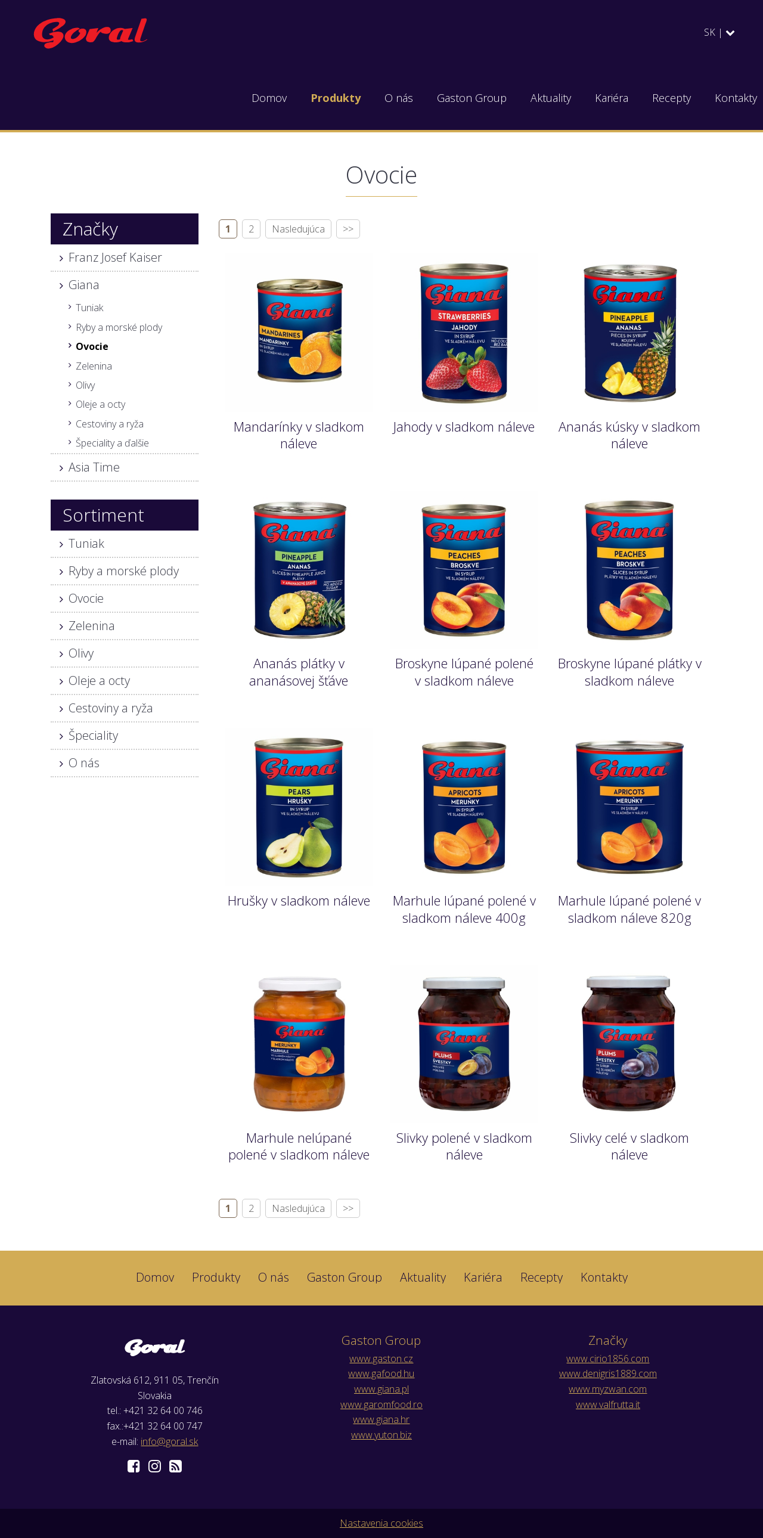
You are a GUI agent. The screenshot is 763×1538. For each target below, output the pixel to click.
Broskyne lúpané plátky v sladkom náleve (630, 671)
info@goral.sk (169, 1441)
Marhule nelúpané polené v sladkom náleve (299, 1146)
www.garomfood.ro (381, 1404)
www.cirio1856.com (607, 1358)
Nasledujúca (298, 228)
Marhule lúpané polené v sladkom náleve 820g (629, 908)
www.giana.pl (381, 1389)
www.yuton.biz (381, 1434)
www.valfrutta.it (608, 1404)
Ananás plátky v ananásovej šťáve (298, 671)
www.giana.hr (381, 1419)
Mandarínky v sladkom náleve (299, 434)
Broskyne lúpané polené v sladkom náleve (464, 671)
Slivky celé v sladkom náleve (629, 1146)
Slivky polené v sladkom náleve (464, 1146)
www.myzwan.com (608, 1389)
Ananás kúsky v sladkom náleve (629, 434)
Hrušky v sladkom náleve (299, 900)
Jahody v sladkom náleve (464, 426)
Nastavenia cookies (381, 1523)
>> (348, 228)
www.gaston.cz (381, 1358)
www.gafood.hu (381, 1373)
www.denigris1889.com (608, 1373)
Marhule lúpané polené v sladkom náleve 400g (464, 908)
